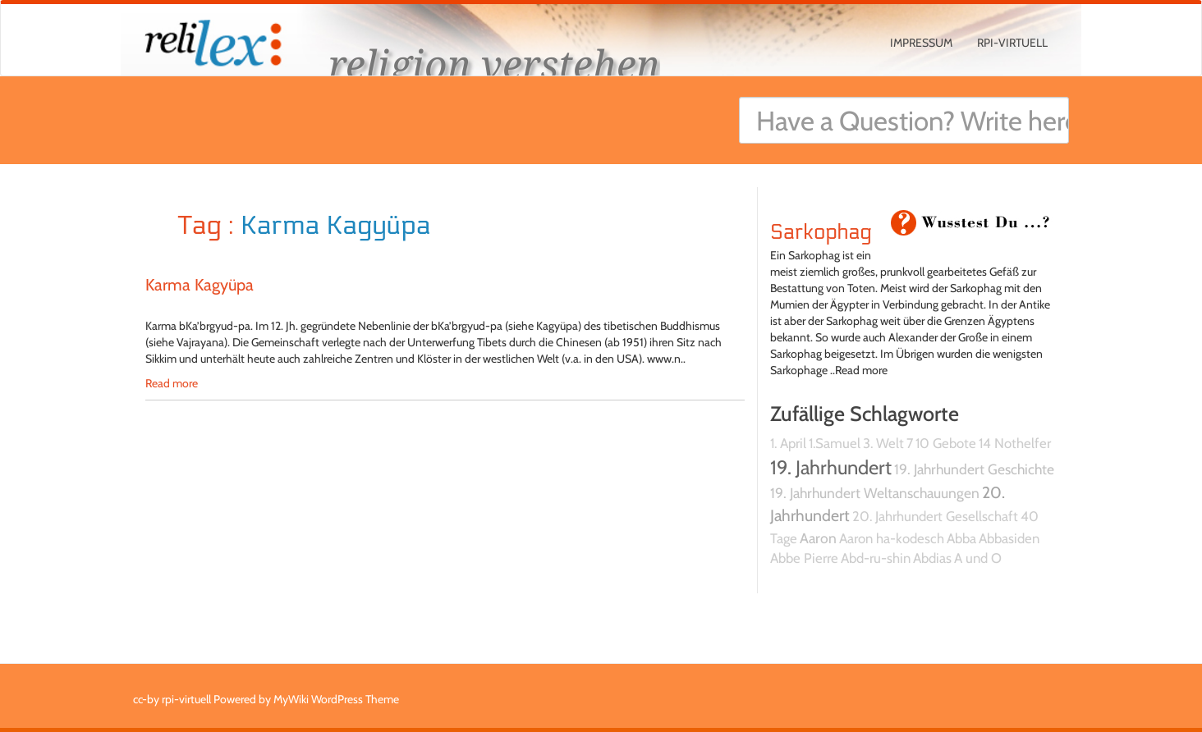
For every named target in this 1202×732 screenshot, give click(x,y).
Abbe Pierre (804, 558)
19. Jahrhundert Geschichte (974, 469)
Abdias (932, 558)
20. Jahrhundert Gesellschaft (935, 516)
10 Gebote (945, 443)
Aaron (818, 538)
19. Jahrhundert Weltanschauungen (874, 492)
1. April (788, 443)
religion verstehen (494, 63)
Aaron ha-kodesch (891, 538)
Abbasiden (1009, 538)
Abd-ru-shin (876, 558)
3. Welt (883, 443)
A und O (978, 558)
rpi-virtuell (1012, 42)
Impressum (921, 42)
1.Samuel (834, 443)
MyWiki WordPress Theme (336, 699)
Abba (961, 538)
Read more (171, 383)
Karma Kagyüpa (199, 285)
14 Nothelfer (1015, 443)
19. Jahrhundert (831, 467)
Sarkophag (821, 232)
